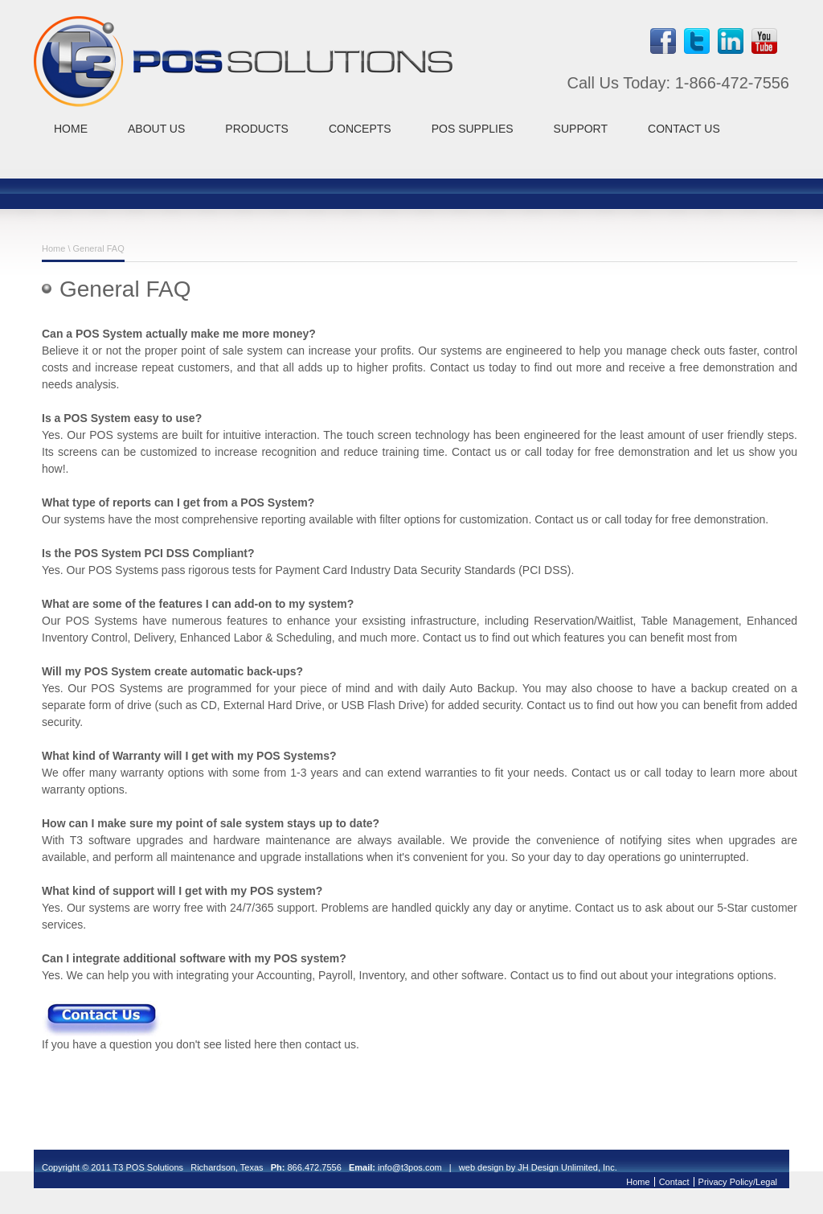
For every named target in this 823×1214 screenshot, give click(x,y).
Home (53, 248)
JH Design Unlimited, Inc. (567, 1167)
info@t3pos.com (410, 1167)
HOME (71, 128)
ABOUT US (156, 128)
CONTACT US (684, 128)
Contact (674, 1182)
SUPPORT (581, 128)
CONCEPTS (360, 128)
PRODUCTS (257, 128)
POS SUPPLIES (473, 128)
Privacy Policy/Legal (737, 1182)
